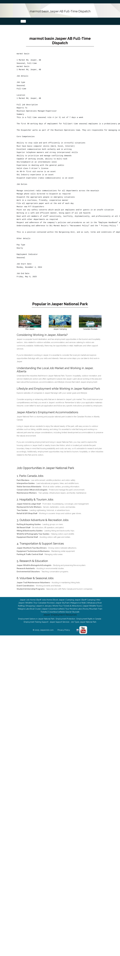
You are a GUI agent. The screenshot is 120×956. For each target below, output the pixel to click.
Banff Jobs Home (44, 603)
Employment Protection (65, 622)
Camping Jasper (73, 603)
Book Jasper (58, 603)
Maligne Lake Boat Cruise (29, 612)
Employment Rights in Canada (89, 622)
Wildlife (28, 606)
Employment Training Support (36, 625)
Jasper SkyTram (62, 606)
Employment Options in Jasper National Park (36, 622)
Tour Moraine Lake (73, 612)
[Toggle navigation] (23, 20)
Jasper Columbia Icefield (53, 612)
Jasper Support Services (59, 625)
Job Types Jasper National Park (83, 625)
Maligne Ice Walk (78, 606)
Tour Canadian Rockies (44, 606)
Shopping (30, 609)
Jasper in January (44, 609)
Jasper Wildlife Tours (92, 609)
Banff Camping (88, 603)
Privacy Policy (64, 633)
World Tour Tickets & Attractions (67, 609)
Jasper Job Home (27, 603)
